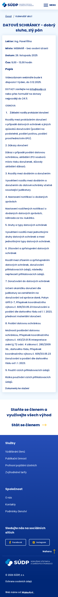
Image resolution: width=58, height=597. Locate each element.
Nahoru (49, 551)
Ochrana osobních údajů (18, 581)
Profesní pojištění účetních (21, 465)
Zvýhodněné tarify (16, 472)
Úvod (8, 16)
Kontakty (10, 504)
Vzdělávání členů (15, 451)
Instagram (39, 542)
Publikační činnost (15, 458)
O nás (8, 497)
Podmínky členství (16, 511)
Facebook (15, 542)
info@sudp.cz (38, 89)
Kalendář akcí (24, 16)
